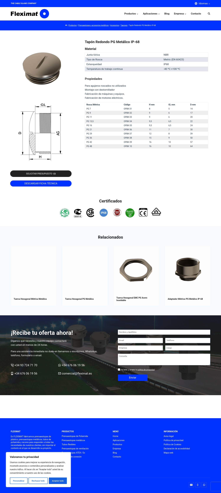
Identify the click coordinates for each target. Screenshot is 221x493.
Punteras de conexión (72, 457)
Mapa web (168, 453)
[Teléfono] (187, 340)
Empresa (117, 448)
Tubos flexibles (69, 444)
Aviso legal (169, 436)
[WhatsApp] (204, 484)
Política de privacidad (173, 440)
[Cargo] (187, 348)
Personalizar (18, 481)
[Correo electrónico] (191, 484)
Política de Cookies (172, 444)
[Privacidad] (119, 369)
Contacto (196, 13)
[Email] (140, 340)
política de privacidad (146, 370)
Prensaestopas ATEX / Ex (73, 453)
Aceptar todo (58, 481)
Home (115, 436)
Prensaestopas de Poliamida (75, 436)
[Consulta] (164, 359)
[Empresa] (140, 348)
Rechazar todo (38, 481)
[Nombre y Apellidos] (164, 332)
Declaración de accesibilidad (177, 448)
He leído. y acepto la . (138, 370)
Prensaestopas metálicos (73, 440)
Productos (117, 444)
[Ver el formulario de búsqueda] (207, 13)
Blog (167, 13)
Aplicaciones (119, 440)
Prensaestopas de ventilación (75, 448)
